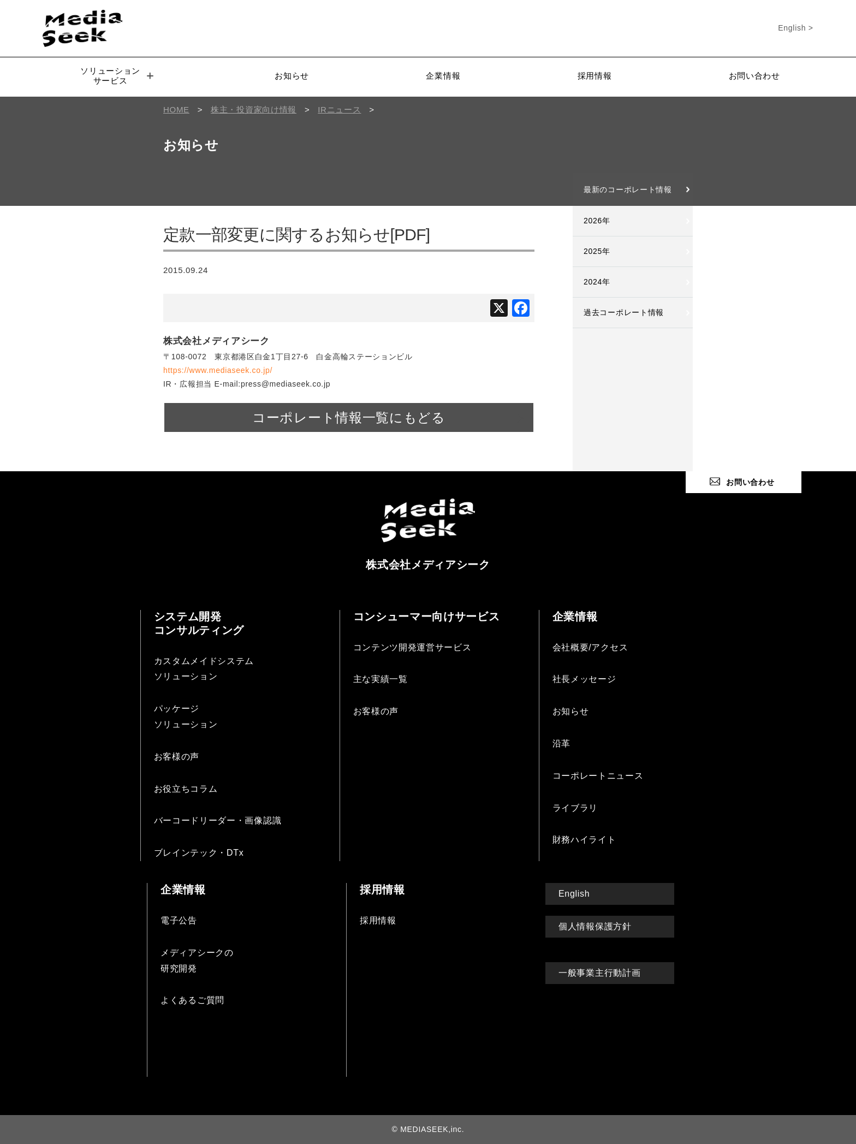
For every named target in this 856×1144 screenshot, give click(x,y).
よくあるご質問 (192, 1000)
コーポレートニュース (598, 775)
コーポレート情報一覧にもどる (348, 417)
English (574, 893)
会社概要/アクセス (590, 647)
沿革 (561, 743)
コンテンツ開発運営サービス (412, 647)
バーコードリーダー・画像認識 (218, 820)
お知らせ (292, 75)
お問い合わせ (754, 75)
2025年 (597, 251)
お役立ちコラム (186, 788)
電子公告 (178, 920)
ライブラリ (575, 808)
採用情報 (595, 75)
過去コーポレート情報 (624, 312)
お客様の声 (177, 756)
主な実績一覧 (380, 679)
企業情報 (443, 75)
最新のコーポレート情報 (628, 189)
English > (795, 27)
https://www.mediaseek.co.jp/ (217, 370)
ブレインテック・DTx (199, 852)
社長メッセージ (584, 679)
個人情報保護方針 (595, 926)
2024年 (597, 281)
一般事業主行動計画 (599, 972)
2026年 (597, 220)
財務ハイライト (584, 839)
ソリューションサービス (116, 75)
